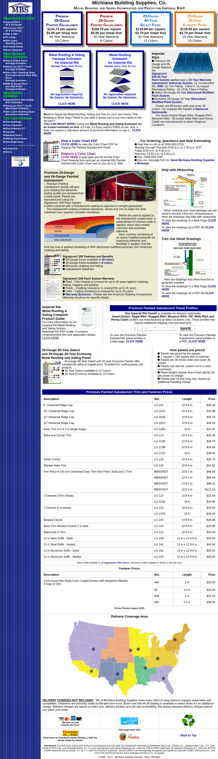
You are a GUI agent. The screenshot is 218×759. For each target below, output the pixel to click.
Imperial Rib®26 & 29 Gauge (13, 23)
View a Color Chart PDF (79, 141)
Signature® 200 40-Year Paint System (160, 76)
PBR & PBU (11, 34)
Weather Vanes (13, 135)
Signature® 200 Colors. (117, 562)
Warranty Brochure (78, 294)
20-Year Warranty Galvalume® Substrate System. (182, 81)
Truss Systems (13, 125)
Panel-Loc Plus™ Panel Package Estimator (17, 68)
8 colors (107, 262)
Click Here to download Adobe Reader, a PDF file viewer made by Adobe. (70, 738)
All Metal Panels (13, 46)
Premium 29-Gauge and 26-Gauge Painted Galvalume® (61, 176)
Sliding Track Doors (15, 138)
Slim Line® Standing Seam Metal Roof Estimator (19, 113)
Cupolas (9, 132)
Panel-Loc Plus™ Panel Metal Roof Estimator (17, 107)
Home (8, 152)
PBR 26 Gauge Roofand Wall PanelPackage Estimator (15, 86)
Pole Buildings (13, 122)
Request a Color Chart (78, 153)
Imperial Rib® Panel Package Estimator (15, 62)
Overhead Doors (14, 142)
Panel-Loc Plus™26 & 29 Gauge (14, 29)
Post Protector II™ (15, 128)
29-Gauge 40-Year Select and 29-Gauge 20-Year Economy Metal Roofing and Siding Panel (67, 354)
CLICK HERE (69, 144)
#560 (160, 86)
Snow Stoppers (13, 50)
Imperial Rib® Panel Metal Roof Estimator (19, 101)
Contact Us (11, 148)
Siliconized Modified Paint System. (179, 100)
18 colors (108, 259)
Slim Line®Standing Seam (13, 42)
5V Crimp (10, 37)
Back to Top (188, 735)
